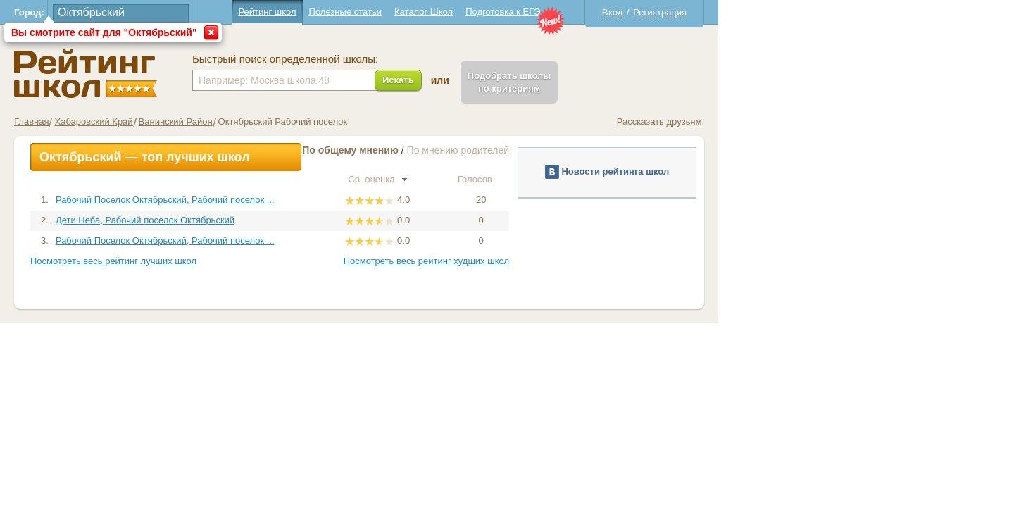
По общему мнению (498, 150)
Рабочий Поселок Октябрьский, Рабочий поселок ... (313, 199)
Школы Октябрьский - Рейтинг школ (233, 73)
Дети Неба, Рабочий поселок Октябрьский (293, 220)
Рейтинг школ (415, 11)
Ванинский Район (324, 121)
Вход (760, 12)
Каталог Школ (571, 11)
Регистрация (807, 12)
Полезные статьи (493, 11)
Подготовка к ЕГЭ (650, 11)
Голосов (629, 179)
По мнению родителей (606, 150)
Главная (179, 121)
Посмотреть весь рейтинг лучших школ (261, 261)
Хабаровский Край (241, 121)
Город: (177, 12)
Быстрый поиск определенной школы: (433, 59)
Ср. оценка (525, 179)
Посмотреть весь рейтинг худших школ (574, 261)
